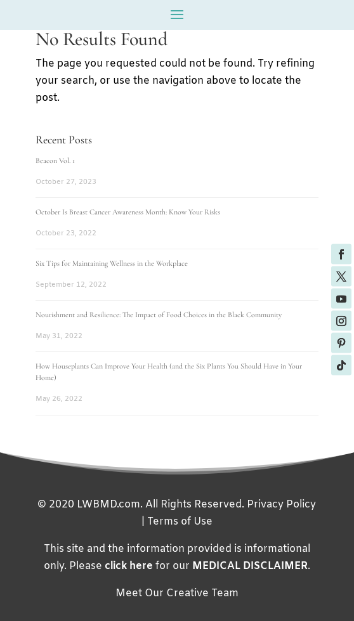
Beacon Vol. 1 (55, 160)
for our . (207, 566)
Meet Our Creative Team (177, 593)
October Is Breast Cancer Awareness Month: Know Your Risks (128, 211)
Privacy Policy (281, 504)
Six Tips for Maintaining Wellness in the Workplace (112, 263)
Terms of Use (180, 521)
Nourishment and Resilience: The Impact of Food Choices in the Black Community (159, 314)
